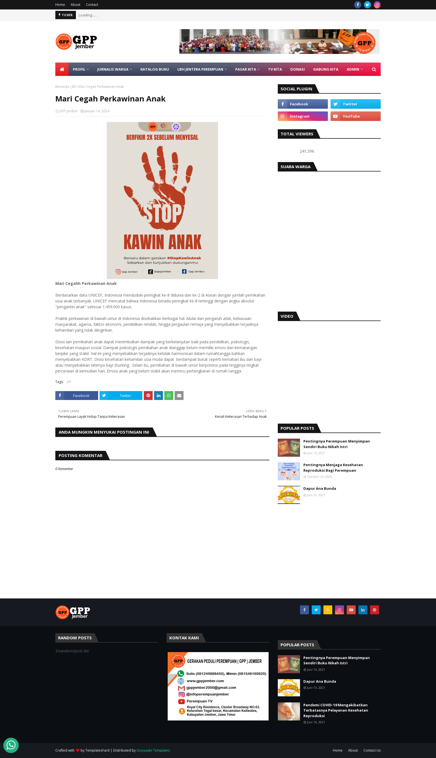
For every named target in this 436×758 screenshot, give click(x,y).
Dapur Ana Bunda (319, 488)
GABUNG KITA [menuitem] (325, 69)
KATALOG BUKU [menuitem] (154, 69)
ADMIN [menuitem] (353, 69)
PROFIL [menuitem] (79, 69)
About (75, 4)
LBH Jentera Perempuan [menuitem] (200, 69)
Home (60, 4)
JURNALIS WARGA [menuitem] (112, 69)
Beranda (62, 86)
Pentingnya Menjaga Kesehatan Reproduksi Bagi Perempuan (333, 467)
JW (74, 86)
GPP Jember (68, 111)
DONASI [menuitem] (297, 69)
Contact (92, 4)
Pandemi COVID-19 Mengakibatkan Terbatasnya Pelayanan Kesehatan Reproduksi (335, 710)
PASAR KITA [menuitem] (245, 69)
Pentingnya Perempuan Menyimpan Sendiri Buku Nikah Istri (336, 444)
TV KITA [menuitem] (275, 69)
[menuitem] (62, 69)
